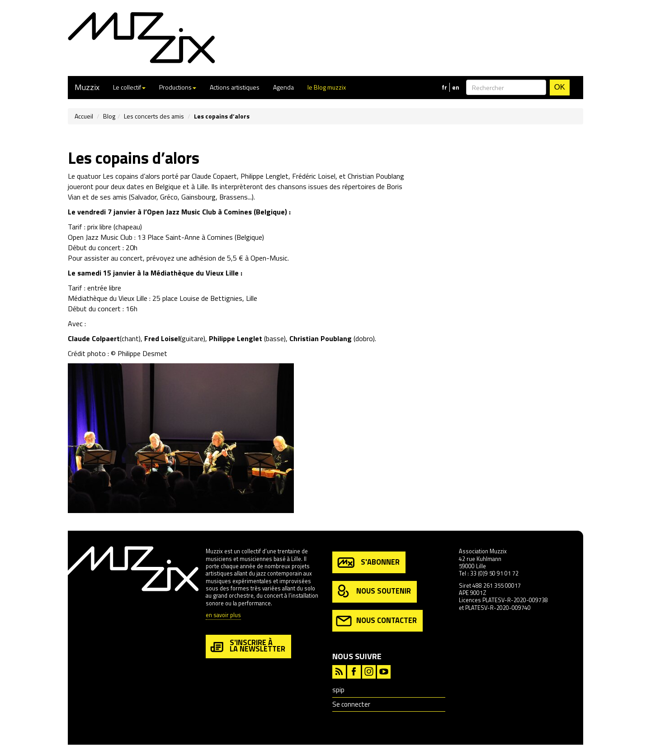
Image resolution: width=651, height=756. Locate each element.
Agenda (283, 87)
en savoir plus (223, 615)
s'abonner (368, 563)
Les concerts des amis (154, 116)
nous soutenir (373, 591)
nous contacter (376, 621)
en (455, 87)
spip (338, 690)
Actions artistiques (234, 87)
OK (559, 87)
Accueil (84, 116)
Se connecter (351, 704)
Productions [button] (177, 87)
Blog (109, 116)
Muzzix (87, 87)
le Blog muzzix (326, 87)
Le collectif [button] (129, 87)
